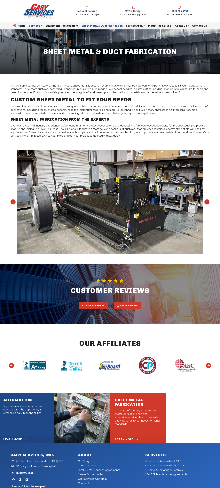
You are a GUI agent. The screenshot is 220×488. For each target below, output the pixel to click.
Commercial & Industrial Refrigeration (167, 465)
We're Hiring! (133, 9)
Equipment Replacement (62, 25)
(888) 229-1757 (179, 9)
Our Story (84, 461)
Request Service (87, 9)
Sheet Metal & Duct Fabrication (102, 25)
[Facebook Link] (13, 479)
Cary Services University (92, 478)
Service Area (134, 25)
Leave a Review (127, 305)
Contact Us (199, 25)
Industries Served (159, 25)
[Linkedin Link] (27, 479)
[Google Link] (20, 479)
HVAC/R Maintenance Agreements (99, 470)
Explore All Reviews (93, 305)
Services (34, 25)
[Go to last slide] (13, 201)
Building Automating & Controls (164, 470)
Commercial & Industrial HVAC (163, 461)
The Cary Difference (90, 465)
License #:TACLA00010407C (28, 486)
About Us (181, 25)
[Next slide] (206, 201)
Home (19, 25)
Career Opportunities (91, 474)
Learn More (14, 439)
